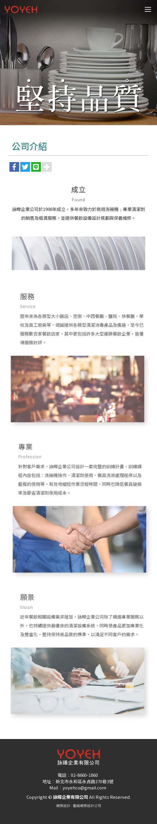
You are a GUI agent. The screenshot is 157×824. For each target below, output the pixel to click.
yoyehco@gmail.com (84, 787)
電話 (62, 775)
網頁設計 (63, 805)
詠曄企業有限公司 (20, 9)
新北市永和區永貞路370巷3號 (84, 781)
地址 (46, 781)
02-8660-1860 (84, 775)
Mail (53, 787)
